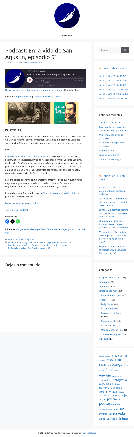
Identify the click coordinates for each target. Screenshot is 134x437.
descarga (35, 229)
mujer (64, 229)
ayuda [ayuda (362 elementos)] (110, 359)
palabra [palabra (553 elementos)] (112, 399)
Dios (43, 229)
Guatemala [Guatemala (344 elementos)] (105, 383)
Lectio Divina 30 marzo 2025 (113, 93)
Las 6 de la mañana (111, 313)
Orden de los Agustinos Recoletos (59, 193)
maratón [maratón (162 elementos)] (102, 395)
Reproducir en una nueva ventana (44, 89)
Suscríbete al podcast (17, 209)
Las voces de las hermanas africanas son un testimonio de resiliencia (113, 202)
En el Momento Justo (112, 295)
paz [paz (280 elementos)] (120, 399)
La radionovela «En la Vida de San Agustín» (27, 156)
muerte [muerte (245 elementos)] (116, 395)
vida (7, 232)
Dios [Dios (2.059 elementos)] (110, 369)
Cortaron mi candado (110, 122)
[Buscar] (125, 50)
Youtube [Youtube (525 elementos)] (112, 418)
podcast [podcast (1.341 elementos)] (105, 403)
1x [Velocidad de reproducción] (47, 81)
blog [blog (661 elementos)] (118, 360)
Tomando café (106, 150)
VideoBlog (104, 338)
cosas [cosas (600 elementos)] (102, 365)
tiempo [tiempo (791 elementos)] (119, 408)
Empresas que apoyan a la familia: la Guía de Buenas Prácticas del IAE (112, 250)
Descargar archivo (14, 89)
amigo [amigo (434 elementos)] (115, 355)
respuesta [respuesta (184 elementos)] (103, 409)
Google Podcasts (42, 96)
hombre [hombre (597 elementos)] (104, 387)
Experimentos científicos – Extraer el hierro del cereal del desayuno (38, 245)
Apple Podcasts (23, 96)
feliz (49, 229)
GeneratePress (89, 432)
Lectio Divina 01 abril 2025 (112, 84)
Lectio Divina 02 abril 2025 (112, 80)
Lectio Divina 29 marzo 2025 (113, 98)
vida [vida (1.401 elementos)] (121, 413)
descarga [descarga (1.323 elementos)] (114, 364)
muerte (56, 229)
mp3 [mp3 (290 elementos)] (109, 395)
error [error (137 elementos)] (120, 376)
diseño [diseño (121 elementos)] (117, 371)
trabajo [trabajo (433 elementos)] (103, 414)
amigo (19, 229)
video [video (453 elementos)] (102, 418)
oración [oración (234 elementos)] (102, 399)
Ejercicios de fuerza (109, 154)
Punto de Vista (108, 325)
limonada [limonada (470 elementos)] (111, 391)
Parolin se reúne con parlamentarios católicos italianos (112, 191)
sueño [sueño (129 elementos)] (110, 409)
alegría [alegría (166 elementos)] (107, 356)
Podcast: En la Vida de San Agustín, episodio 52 (29, 248)
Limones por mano (109, 290)
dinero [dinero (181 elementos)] (101, 370)
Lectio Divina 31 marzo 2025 (113, 89)
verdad (81, 229)
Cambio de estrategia (110, 159)
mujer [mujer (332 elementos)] (124, 395)
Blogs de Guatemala (109, 277)
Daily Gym (67, 35)
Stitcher (58, 96)
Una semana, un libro (112, 329)
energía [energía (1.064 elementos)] (105, 375)
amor (26, 229)
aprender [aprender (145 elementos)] (102, 360)
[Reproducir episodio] (30, 80)
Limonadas (105, 281)
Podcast (11, 239)
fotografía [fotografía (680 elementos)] (120, 380)
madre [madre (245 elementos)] (121, 392)
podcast (72, 229)
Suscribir (39, 85)
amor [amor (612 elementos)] (123, 355)
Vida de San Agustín (25, 239)
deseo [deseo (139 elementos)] (126, 365)
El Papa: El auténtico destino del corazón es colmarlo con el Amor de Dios (113, 213)
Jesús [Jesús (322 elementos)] (119, 387)
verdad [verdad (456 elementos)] (113, 414)
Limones (103, 286)
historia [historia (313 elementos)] (116, 383)
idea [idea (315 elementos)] (113, 387)
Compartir (50, 85)
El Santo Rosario (109, 308)
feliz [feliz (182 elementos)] (110, 380)
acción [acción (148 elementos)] (101, 356)
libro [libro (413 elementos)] (101, 391)
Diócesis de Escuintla (114, 68)
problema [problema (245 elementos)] (117, 404)
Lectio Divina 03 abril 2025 (112, 76)
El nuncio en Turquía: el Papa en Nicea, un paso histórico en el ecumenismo (113, 224)
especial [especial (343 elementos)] (103, 380)
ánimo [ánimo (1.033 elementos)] (123, 418)
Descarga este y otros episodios (21, 203)
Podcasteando (108, 320)
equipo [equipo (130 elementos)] (114, 376)
